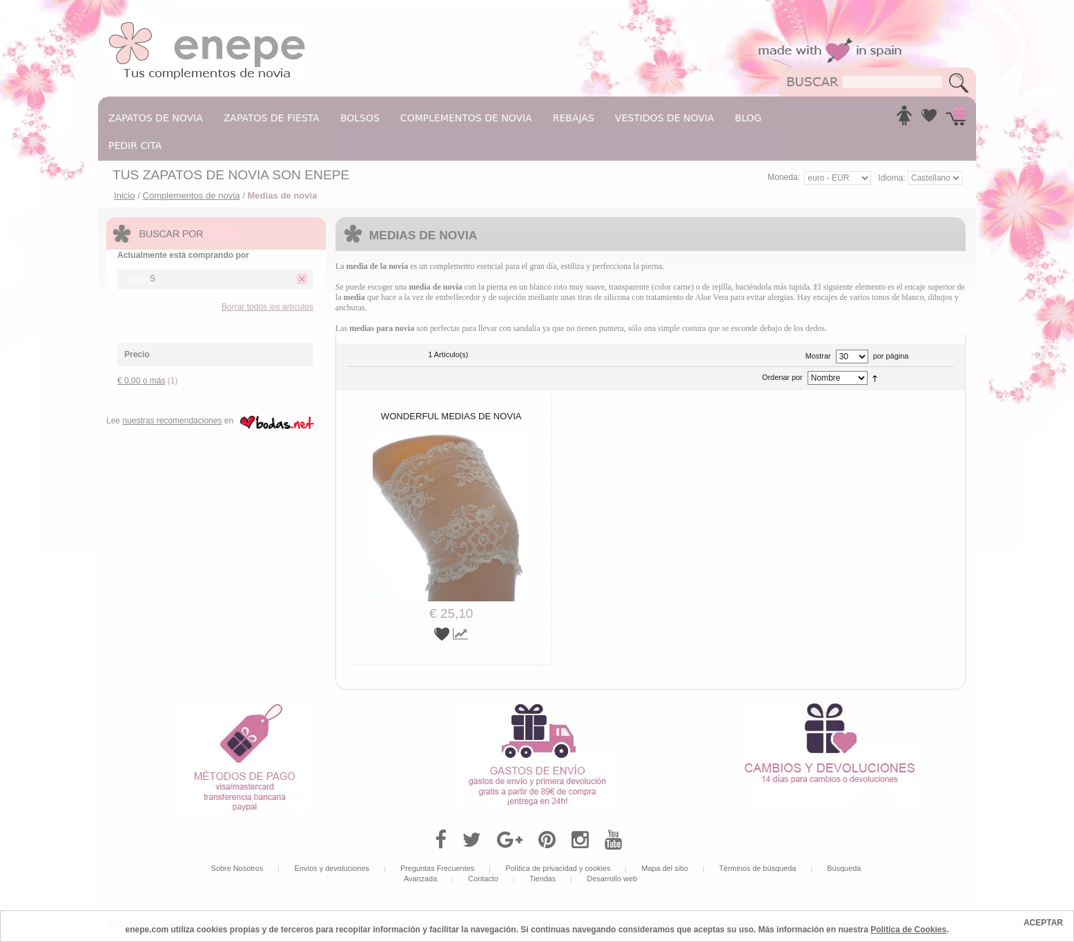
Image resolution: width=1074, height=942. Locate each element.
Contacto (483, 878)
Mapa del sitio (664, 868)
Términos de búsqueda (758, 868)
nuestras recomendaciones (172, 420)
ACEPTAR (1043, 923)
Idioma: (893, 178)
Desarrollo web (612, 878)
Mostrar (818, 356)
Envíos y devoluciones (331, 868)
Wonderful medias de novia (451, 416)
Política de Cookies (908, 929)
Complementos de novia (191, 195)
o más (141, 380)
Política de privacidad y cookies (557, 868)
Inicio (124, 195)
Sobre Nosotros (237, 868)
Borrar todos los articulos (267, 307)
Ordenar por (782, 377)
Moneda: (784, 177)
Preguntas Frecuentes (437, 868)
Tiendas (542, 878)
